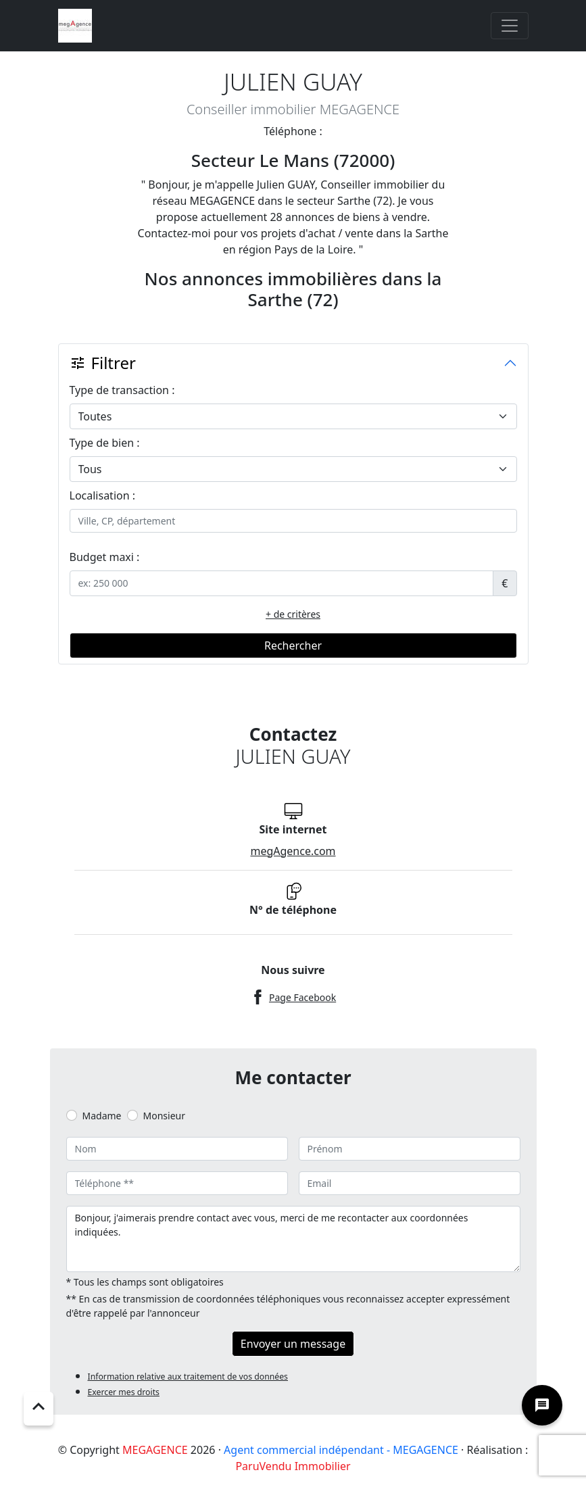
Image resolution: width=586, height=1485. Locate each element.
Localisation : (103, 495)
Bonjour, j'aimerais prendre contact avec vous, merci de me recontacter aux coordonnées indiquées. (293, 1239)
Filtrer (103, 362)
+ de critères (293, 614)
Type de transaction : (122, 390)
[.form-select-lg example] (293, 416)
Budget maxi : (105, 557)
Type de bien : (105, 442)
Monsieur (164, 1115)
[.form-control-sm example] (282, 583)
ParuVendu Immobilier (292, 1466)
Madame (102, 1115)
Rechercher (293, 645)
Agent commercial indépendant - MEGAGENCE (341, 1449)
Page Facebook (302, 997)
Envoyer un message (293, 1343)
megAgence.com (292, 851)
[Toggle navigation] (510, 25)
